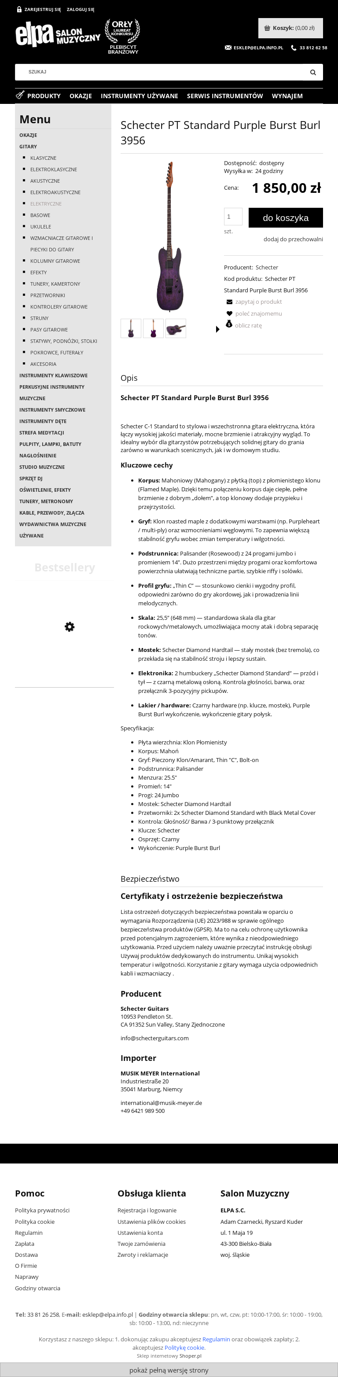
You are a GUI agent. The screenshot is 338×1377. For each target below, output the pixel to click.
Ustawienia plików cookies (152, 1222)
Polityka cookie (35, 1222)
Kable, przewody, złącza (51, 512)
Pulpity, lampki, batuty (50, 444)
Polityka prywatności (42, 1210)
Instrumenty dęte (42, 421)
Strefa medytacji (41, 432)
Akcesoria (43, 364)
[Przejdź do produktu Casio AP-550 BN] (64, 675)
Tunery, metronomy (46, 501)
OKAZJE (28, 135)
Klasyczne (43, 158)
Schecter (267, 267)
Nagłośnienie (37, 455)
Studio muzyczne (42, 467)
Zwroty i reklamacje (143, 1255)
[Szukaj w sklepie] (162, 72)
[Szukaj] (313, 72)
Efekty (38, 272)
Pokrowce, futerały (56, 352)
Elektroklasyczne (53, 169)
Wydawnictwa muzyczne (52, 524)
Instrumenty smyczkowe (52, 409)
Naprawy (27, 1277)
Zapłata (24, 1244)
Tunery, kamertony (55, 283)
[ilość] (233, 216)
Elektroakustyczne (55, 192)
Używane (31, 535)
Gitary (28, 146)
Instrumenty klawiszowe (53, 375)
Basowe (40, 215)
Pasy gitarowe (49, 329)
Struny (39, 318)
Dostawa (26, 1255)
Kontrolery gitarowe (59, 306)
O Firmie (26, 1266)
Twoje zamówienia (141, 1244)
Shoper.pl (191, 1355)
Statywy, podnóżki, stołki (63, 341)
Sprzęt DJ (31, 478)
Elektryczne (46, 203)
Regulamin (29, 1233)
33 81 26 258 (43, 1314)
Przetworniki (47, 295)
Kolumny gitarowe (55, 261)
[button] (253, 302)
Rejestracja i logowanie (147, 1210)
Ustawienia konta (140, 1233)
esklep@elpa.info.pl (107, 1314)
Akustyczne (45, 180)
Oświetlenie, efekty (45, 489)
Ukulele (40, 226)
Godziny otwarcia (37, 1288)
